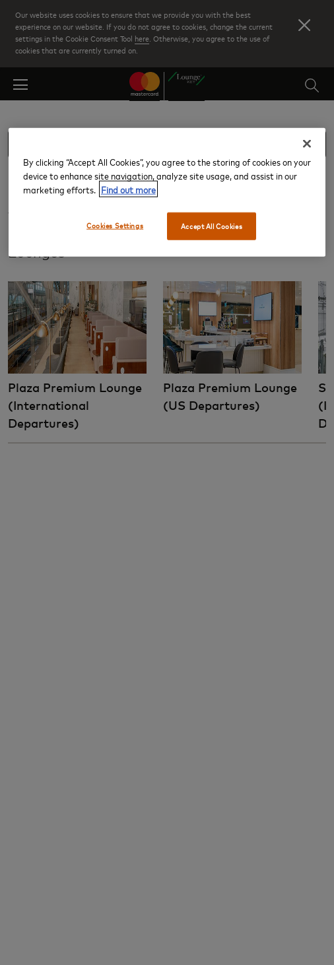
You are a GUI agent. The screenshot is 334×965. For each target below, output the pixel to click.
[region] (167, 192)
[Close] (306, 143)
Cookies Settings (114, 225)
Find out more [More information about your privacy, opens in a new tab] (128, 189)
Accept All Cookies (211, 226)
